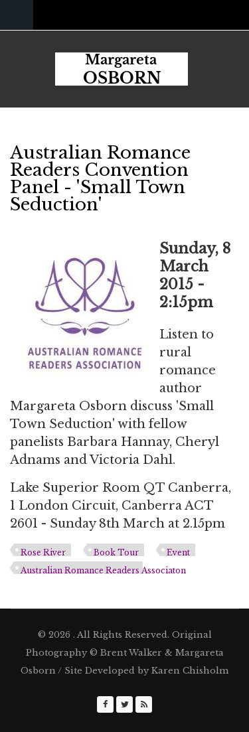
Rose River (43, 552)
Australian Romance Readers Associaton (103, 570)
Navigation (16, 15)
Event (178, 552)
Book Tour (116, 552)
